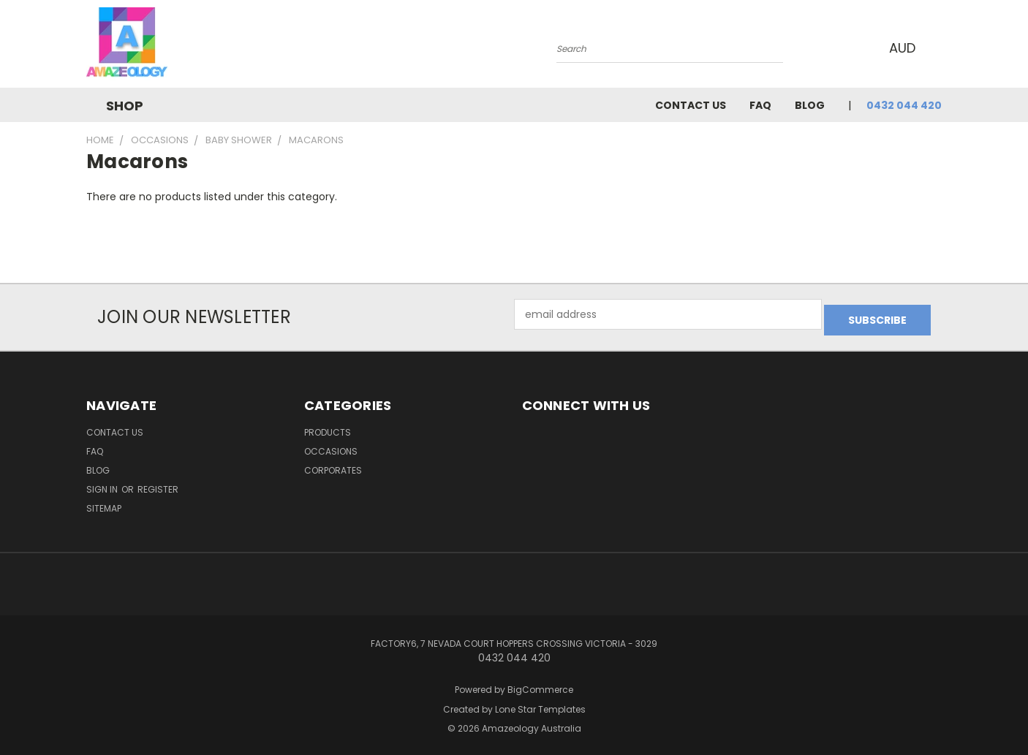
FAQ (760, 105)
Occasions (331, 445)
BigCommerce (540, 684)
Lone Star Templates (540, 703)
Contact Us (690, 105)
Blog (810, 105)
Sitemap (103, 502)
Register (157, 483)
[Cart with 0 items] (938, 47)
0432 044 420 (904, 105)
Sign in (103, 483)
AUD (901, 48)
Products (327, 426)
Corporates (333, 464)
